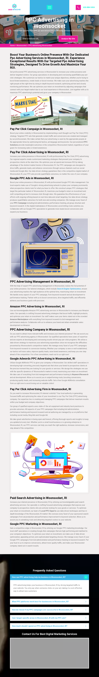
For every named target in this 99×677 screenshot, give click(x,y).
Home (12, 45)
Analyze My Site (68, 39)
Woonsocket (22, 45)
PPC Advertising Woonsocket (40, 45)
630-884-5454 (89, 7)
